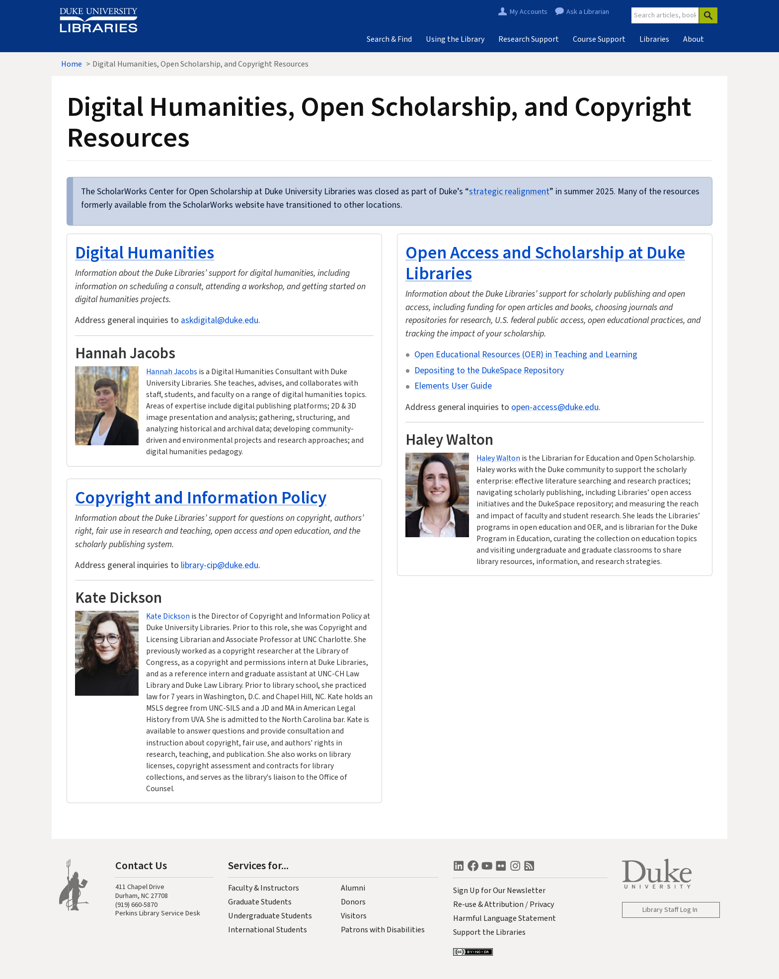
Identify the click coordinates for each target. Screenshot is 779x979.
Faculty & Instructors (263, 888)
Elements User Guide (453, 386)
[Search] (708, 15)
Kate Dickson (168, 616)
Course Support (599, 39)
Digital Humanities (144, 252)
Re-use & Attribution (488, 904)
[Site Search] (665, 15)
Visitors (354, 915)
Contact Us (141, 865)
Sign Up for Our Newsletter (499, 890)
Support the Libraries (489, 932)
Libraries (654, 39)
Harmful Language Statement (504, 918)
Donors (353, 902)
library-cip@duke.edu (219, 565)
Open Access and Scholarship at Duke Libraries (545, 262)
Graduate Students (260, 902)
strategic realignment (509, 191)
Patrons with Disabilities (383, 929)
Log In (689, 910)
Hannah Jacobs (171, 371)
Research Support (528, 39)
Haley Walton (498, 458)
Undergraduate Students (270, 915)
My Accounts (528, 11)
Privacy (542, 904)
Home (71, 64)
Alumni (353, 888)
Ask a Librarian (587, 11)
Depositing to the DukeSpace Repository (489, 370)
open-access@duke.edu (555, 407)
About (693, 39)
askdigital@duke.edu (219, 320)
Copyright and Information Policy (200, 497)
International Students (267, 929)
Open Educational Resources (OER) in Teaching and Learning (525, 354)
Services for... (258, 865)
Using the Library (455, 39)
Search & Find (389, 39)
